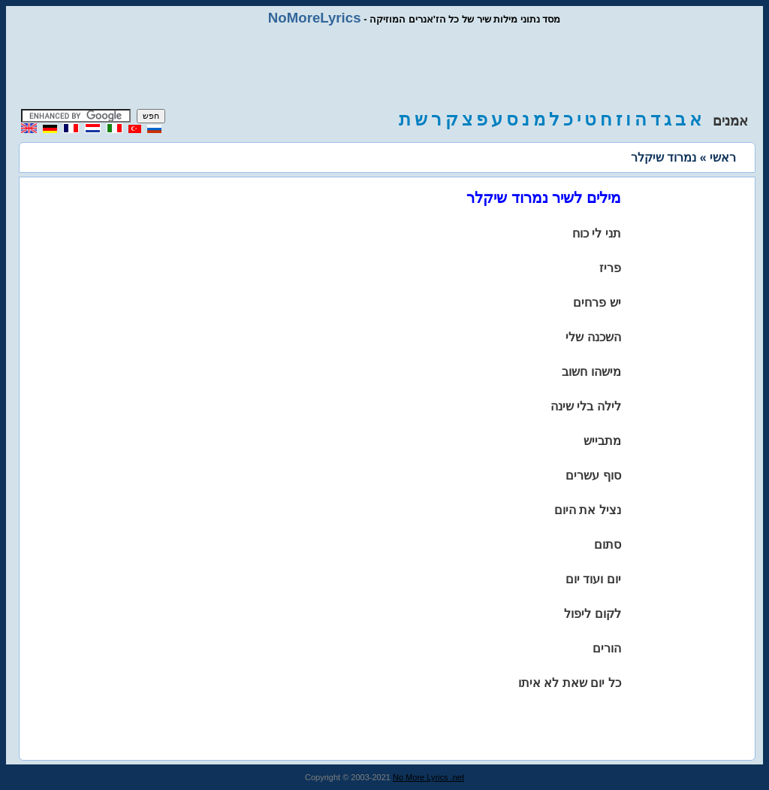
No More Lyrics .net (428, 777)
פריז (610, 268)
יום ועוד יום (593, 579)
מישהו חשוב (591, 371)
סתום (607, 544)
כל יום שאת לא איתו (569, 682)
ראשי (723, 157)
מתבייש (602, 440)
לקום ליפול (592, 613)
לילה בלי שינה (585, 406)
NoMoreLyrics (314, 18)
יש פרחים (596, 302)
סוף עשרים (592, 475)
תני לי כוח (596, 233)
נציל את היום (587, 510)
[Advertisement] (384, 67)
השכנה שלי (592, 337)
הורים (607, 648)
